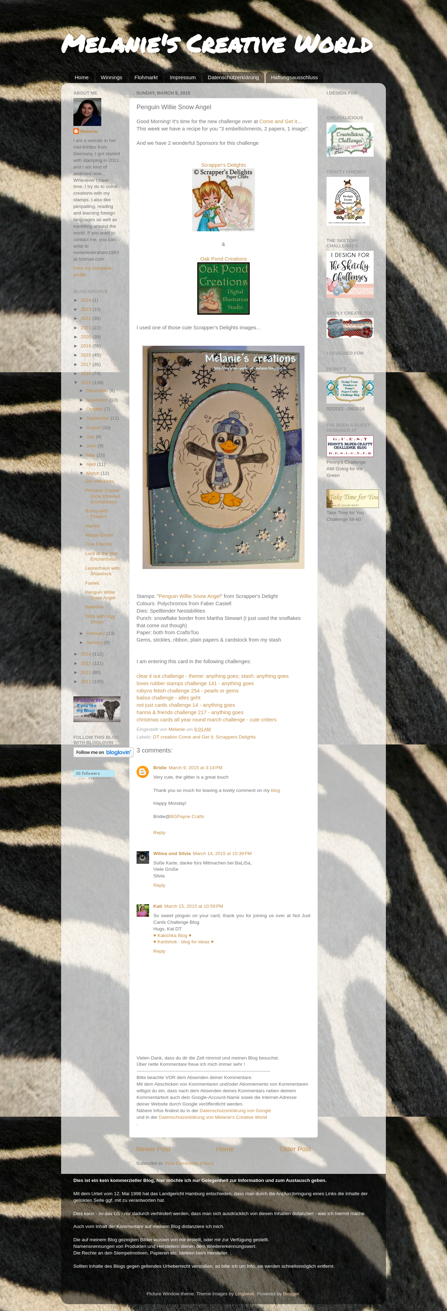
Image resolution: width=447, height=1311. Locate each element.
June (92, 445)
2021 (87, 327)
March (93, 473)
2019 (87, 346)
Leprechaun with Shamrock (102, 570)
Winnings (112, 77)
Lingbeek (244, 1293)
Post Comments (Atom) (189, 1163)
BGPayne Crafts (187, 816)
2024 (87, 300)
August (94, 427)
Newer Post (153, 1149)
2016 (87, 373)
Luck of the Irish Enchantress (101, 556)
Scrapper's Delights (223, 165)
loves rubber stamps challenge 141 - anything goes (195, 683)
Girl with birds (99, 481)
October (95, 409)
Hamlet (92, 526)
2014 (87, 654)
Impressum (183, 77)
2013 (87, 663)
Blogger (291, 1293)
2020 (87, 336)
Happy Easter (99, 535)
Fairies (92, 583)
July (91, 436)
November (97, 400)
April (91, 464)
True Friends (98, 544)
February (96, 633)
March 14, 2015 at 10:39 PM (222, 853)
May (91, 455)
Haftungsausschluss (294, 77)
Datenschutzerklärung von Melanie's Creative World (213, 1117)
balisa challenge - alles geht (168, 698)
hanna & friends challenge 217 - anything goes (190, 712)
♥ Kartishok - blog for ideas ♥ (183, 941)
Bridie (160, 767)
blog (275, 790)
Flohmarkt (146, 77)
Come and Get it (278, 121)
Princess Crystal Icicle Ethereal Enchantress (102, 496)
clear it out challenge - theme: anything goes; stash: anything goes (213, 676)
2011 (87, 681)
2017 (87, 364)
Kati (157, 906)
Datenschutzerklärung (233, 77)
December (97, 390)
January (95, 642)
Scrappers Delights (236, 737)
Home (82, 77)
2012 (87, 672)
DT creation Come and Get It (183, 737)
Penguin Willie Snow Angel (190, 596)
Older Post (295, 1149)
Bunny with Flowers (96, 513)
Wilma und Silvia (172, 853)
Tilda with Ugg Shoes (100, 619)
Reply (159, 832)
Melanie (89, 131)
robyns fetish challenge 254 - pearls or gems (188, 691)
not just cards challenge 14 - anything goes (186, 705)
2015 (87, 382)
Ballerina (94, 606)
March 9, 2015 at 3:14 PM (195, 767)
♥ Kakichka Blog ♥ (172, 935)
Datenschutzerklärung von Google (235, 1110)
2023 (87, 309)
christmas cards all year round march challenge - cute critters (207, 719)
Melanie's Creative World (216, 42)
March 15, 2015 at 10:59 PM (193, 906)
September (98, 418)
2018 (87, 355)
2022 (87, 318)
